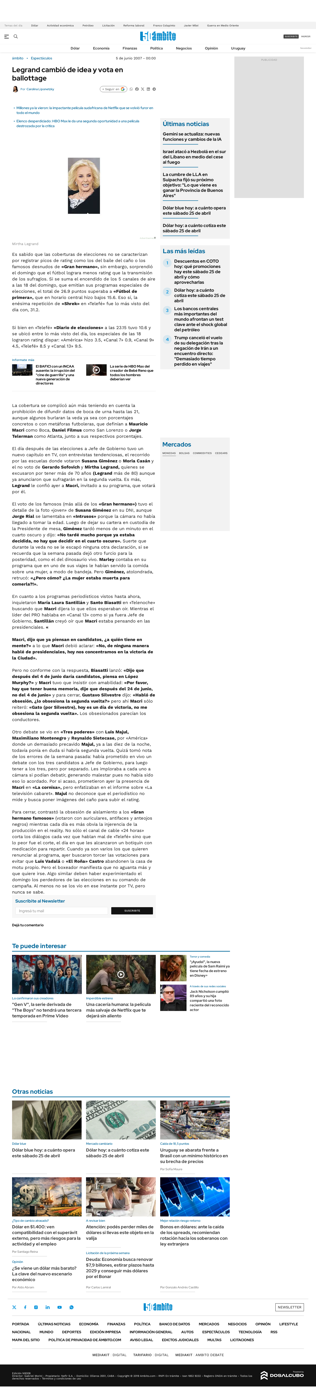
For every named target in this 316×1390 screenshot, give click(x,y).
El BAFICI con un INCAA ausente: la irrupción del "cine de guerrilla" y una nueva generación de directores (55, 375)
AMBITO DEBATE (199, 1355)
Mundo (46, 1332)
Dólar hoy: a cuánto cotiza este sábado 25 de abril (194, 228)
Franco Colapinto (164, 25)
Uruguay (238, 48)
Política (156, 48)
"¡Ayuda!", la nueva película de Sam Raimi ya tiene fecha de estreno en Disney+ (210, 969)
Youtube (59, 1307)
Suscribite (132, 910)
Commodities (202, 453)
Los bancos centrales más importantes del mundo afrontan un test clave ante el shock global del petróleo (200, 319)
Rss (274, 1332)
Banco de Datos (174, 1324)
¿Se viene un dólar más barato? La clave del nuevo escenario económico (44, 1273)
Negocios (184, 48)
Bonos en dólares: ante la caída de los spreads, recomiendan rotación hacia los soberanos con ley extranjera (194, 1235)
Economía (101, 48)
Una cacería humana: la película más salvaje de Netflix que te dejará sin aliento (118, 1010)
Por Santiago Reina (25, 1252)
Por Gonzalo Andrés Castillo (179, 1287)
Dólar (34, 25)
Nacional (21, 1332)
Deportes (71, 1332)
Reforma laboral (133, 25)
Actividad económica (60, 25)
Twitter (14, 1307)
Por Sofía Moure (171, 1169)
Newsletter (306, 48)
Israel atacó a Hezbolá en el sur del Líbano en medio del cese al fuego (194, 157)
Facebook (25, 1307)
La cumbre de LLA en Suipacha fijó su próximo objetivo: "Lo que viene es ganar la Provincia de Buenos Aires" (193, 185)
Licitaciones (242, 1340)
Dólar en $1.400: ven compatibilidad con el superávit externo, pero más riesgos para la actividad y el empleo (46, 1235)
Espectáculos (41, 58)
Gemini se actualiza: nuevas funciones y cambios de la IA (192, 136)
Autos (187, 1332)
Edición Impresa (105, 1332)
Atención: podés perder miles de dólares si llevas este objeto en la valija (120, 1232)
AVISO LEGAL (141, 1340)
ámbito (17, 58)
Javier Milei (191, 25)
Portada (20, 1324)
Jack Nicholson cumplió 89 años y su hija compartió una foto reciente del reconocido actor (209, 1000)
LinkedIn (48, 1307)
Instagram (36, 1307)
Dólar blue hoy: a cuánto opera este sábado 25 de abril (194, 210)
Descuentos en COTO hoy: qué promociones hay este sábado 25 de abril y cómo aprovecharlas (197, 271)
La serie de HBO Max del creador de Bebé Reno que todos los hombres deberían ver (131, 372)
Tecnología (250, 1332)
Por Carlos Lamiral (98, 1287)
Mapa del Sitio (26, 1340)
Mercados (209, 1324)
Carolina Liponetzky (40, 89)
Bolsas (184, 453)
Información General (151, 1332)
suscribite (291, 36)
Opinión (211, 48)
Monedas (169, 453)
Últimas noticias (54, 1324)
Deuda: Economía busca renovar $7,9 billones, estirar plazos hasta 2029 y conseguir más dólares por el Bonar (120, 1267)
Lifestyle (288, 1324)
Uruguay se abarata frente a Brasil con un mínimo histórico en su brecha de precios (194, 1155)
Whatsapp (72, 1307)
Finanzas (130, 48)
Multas (214, 1340)
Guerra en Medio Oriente (223, 25)
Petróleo (88, 25)
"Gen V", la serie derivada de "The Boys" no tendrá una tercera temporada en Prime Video (46, 1010)
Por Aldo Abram (23, 1287)
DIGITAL (109, 1355)
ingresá (306, 36)
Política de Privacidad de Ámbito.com (84, 1340)
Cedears (221, 453)
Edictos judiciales (180, 1340)
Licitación (108, 25)
